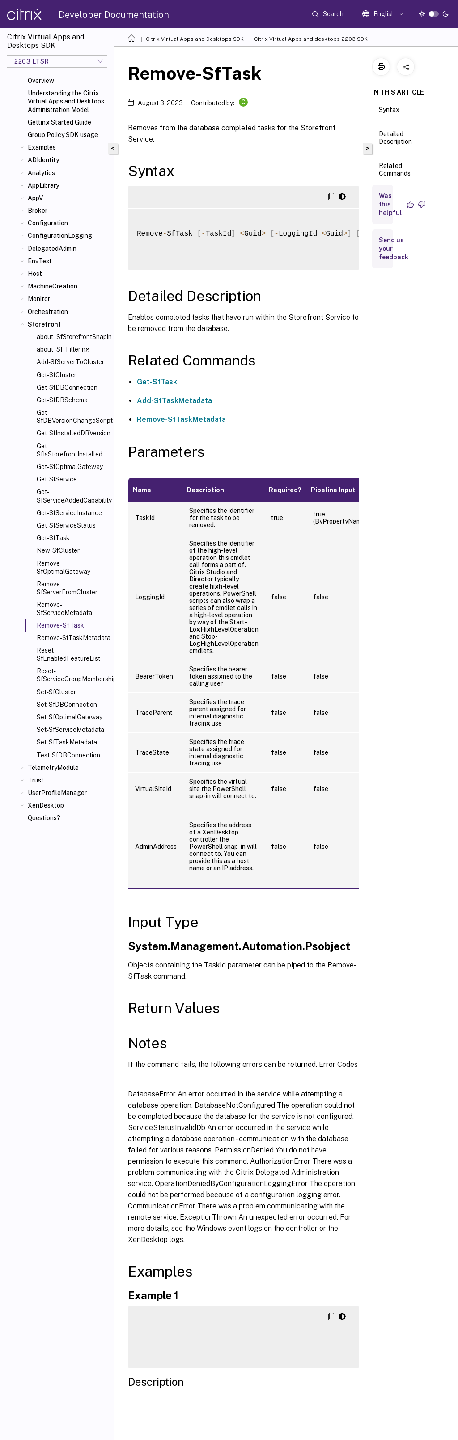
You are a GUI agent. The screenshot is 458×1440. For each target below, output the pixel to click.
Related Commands (395, 173)
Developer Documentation (114, 14)
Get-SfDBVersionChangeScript (73, 416)
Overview (41, 80)
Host (35, 273)
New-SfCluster (58, 550)
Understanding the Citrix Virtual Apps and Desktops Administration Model (66, 101)
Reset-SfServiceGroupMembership (73, 675)
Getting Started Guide (59, 122)
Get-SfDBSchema (62, 400)
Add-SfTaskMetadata (174, 400)
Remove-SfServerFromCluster (67, 588)
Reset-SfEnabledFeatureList (68, 654)
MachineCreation (52, 286)
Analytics (41, 172)
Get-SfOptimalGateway (70, 466)
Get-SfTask (53, 538)
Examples (42, 147)
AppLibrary (43, 185)
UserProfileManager (57, 792)
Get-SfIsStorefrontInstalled (69, 450)
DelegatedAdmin (52, 248)
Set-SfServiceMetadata (70, 729)
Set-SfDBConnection (67, 704)
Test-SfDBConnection (68, 755)
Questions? (44, 817)
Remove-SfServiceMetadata (64, 608)
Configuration (48, 223)
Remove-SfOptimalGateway (63, 567)
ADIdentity (43, 159)
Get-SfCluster (56, 374)
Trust (36, 780)
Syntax (389, 113)
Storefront (44, 324)
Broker (37, 210)
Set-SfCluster (56, 692)
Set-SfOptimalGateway (69, 717)
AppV (35, 198)
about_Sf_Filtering (63, 349)
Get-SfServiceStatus (66, 525)
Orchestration (48, 311)
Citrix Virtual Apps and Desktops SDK (195, 39)
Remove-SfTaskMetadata (73, 637)
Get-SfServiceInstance (69, 512)
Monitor (39, 298)
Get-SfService (57, 479)
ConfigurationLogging (60, 235)
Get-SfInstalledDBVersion (73, 433)
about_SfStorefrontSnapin (73, 336)
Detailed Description (395, 141)
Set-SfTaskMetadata (67, 742)
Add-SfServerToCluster (70, 361)
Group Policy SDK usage (63, 134)
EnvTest (40, 261)
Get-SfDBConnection (67, 387)
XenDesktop (46, 805)
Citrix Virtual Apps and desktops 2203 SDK (311, 39)
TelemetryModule (53, 767)
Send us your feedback (393, 248)
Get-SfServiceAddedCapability (73, 495)
